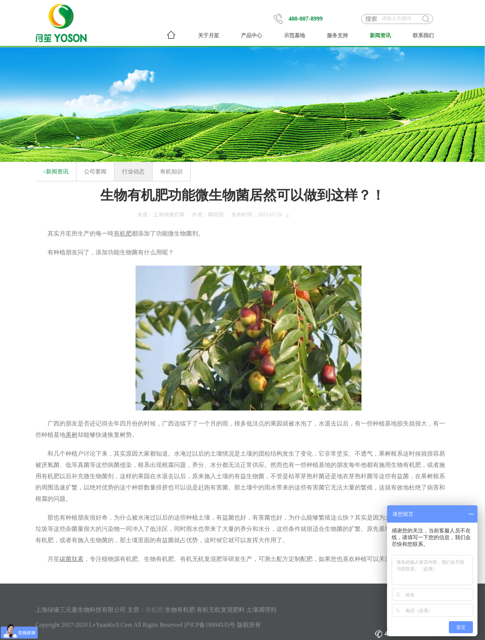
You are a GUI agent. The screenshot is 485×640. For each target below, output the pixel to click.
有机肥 (154, 610)
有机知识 (171, 172)
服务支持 (337, 35)
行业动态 (133, 172)
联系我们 (423, 35)
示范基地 (294, 35)
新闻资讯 (380, 35)
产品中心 (251, 35)
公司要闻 (95, 172)
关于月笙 (208, 35)
